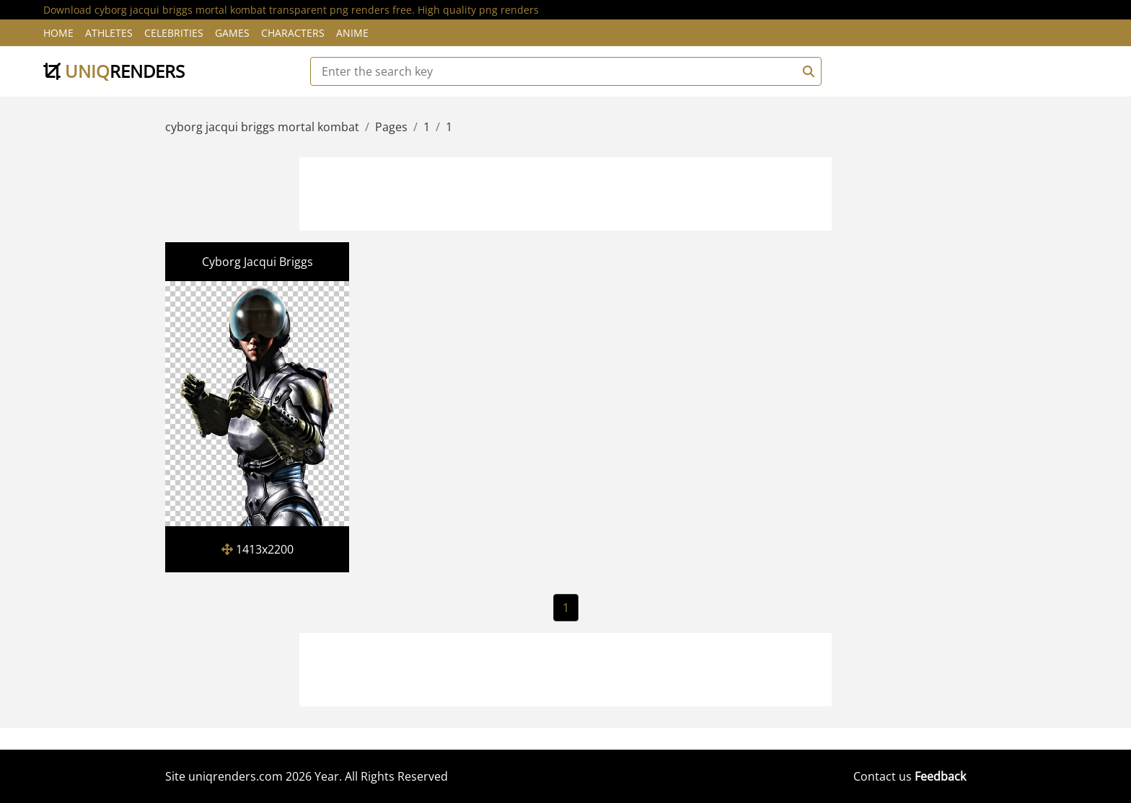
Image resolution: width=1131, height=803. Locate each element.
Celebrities (173, 33)
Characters (293, 33)
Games (232, 33)
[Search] (806, 71)
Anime (352, 33)
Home (58, 33)
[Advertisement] (565, 191)
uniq (114, 71)
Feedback (940, 776)
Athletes (109, 33)
